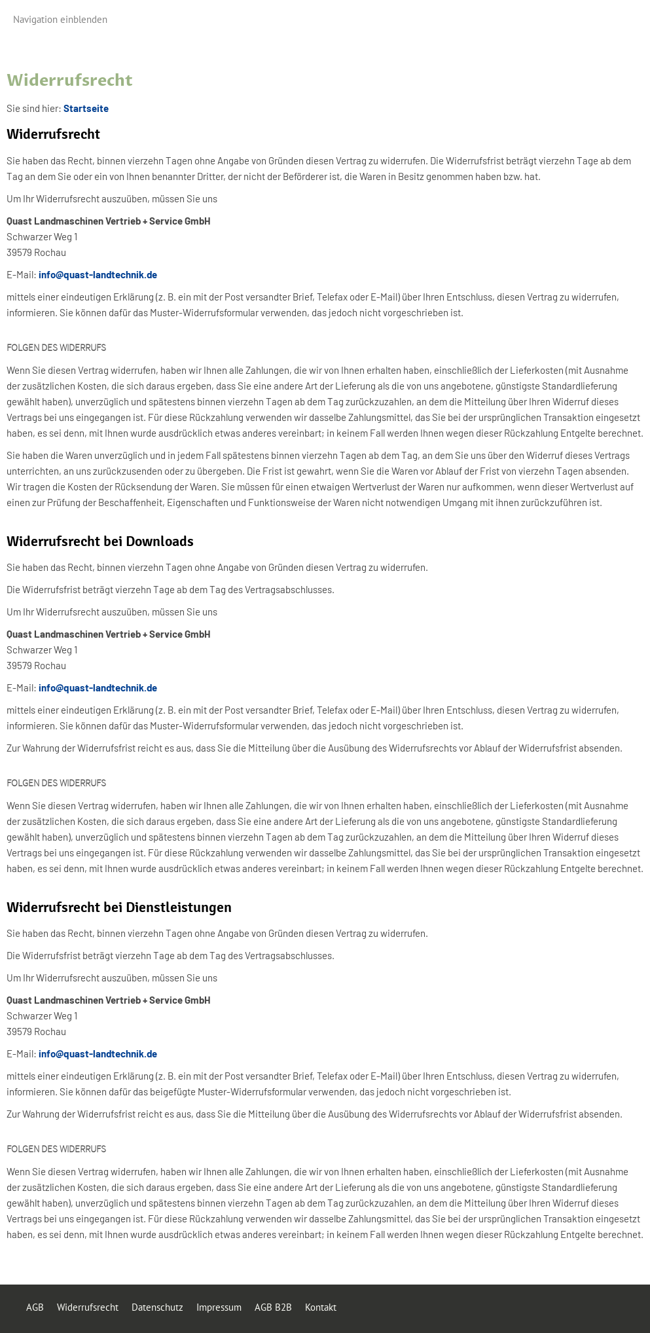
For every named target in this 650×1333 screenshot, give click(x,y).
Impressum (219, 1307)
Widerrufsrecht (87, 1307)
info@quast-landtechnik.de (98, 274)
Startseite (86, 108)
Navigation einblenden (60, 19)
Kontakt (320, 1307)
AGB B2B (273, 1307)
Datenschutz (157, 1307)
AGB (35, 1307)
